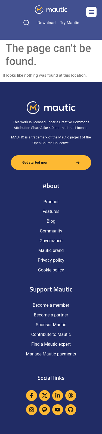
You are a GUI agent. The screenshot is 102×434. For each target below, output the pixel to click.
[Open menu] (91, 12)
